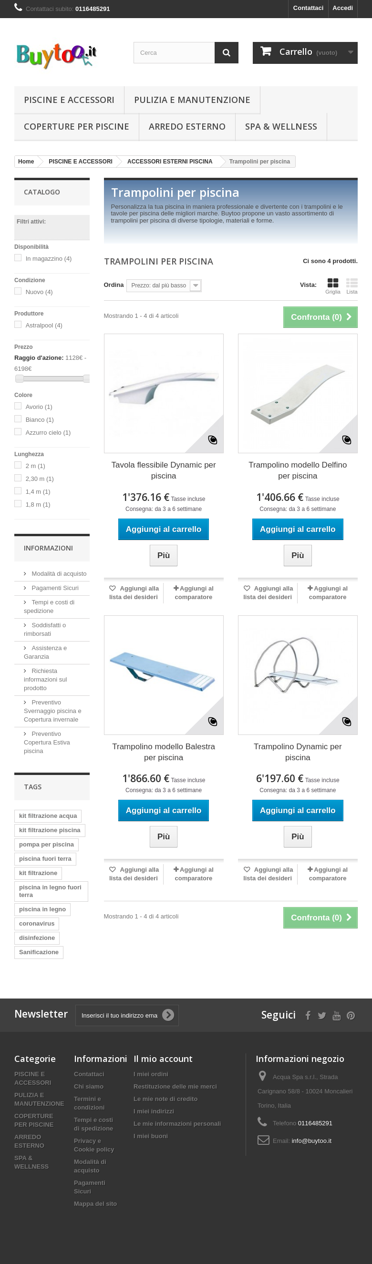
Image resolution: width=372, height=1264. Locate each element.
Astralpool (44, 325)
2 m (35, 465)
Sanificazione (39, 952)
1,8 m (38, 504)
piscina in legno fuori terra (50, 891)
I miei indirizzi (154, 1111)
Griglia (333, 286)
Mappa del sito (95, 1203)
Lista (352, 286)
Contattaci (308, 7)
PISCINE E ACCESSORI (69, 99)
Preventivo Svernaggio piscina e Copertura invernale (53, 711)
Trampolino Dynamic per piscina (298, 752)
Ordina (114, 284)
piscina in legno (42, 909)
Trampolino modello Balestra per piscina (163, 752)
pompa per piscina (46, 844)
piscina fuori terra (45, 858)
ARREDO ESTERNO (187, 126)
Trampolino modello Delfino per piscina (297, 470)
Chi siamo (88, 1086)
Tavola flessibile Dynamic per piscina (164, 470)
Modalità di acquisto (58, 573)
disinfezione (37, 937)
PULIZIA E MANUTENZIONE (192, 99)
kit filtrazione (38, 873)
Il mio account (163, 1058)
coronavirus (36, 923)
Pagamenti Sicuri (54, 587)
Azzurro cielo (48, 432)
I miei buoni (151, 1136)
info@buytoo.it (311, 1140)
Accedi (342, 7)
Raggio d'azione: (38, 357)
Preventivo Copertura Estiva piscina (47, 742)
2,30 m (40, 478)
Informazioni (48, 547)
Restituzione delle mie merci (175, 1086)
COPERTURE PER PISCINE (76, 126)
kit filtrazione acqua (48, 815)
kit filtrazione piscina (50, 830)
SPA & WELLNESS (281, 126)
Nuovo (39, 292)
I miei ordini (151, 1074)
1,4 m (38, 491)
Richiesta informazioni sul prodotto (45, 679)
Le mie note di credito (165, 1098)
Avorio (39, 406)
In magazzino (49, 258)
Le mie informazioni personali (177, 1123)
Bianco (40, 419)
